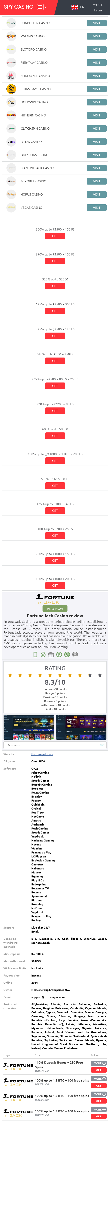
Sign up (98, 4)
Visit (96, 23)
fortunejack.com (42, 754)
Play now (55, 608)
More (98, 1063)
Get (55, 236)
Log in (98, 10)
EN (77, 7)
